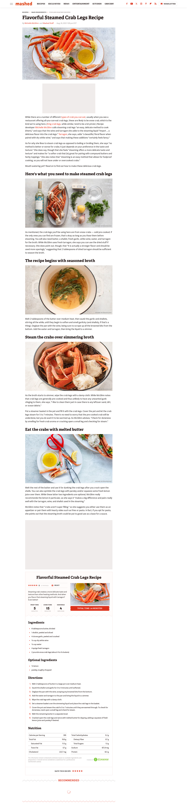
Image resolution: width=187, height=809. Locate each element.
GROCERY (109, 4)
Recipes (25, 12)
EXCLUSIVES (54, 4)
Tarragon (63, 134)
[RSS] (155, 4)
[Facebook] (126, 4)
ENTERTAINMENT (81, 4)
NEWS (66, 4)
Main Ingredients (39, 12)
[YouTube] (131, 4)
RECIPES (41, 4)
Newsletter (168, 4)
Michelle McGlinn (32, 23)
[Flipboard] (150, 4)
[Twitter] (136, 4)
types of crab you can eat (73, 117)
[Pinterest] (146, 4)
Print (56, 585)
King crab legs (54, 124)
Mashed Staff (48, 23)
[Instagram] (141, 4)
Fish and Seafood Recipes (59, 12)
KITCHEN (97, 4)
